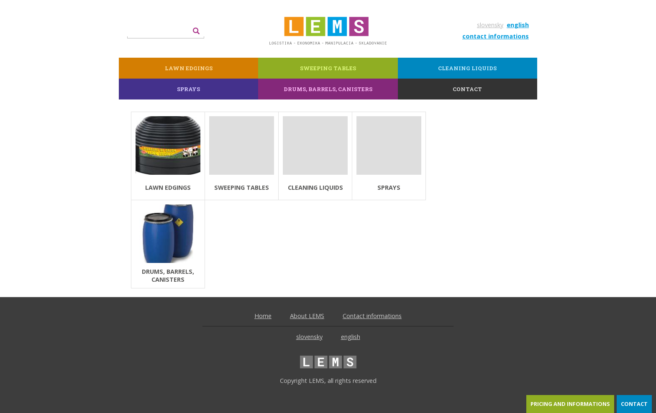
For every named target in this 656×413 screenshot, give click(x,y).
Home (263, 316)
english (518, 25)
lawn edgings (189, 68)
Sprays (188, 89)
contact (634, 404)
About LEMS (307, 316)
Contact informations (372, 316)
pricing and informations (570, 404)
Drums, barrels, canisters (328, 89)
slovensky (490, 25)
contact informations (495, 36)
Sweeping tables (328, 68)
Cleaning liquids (467, 68)
